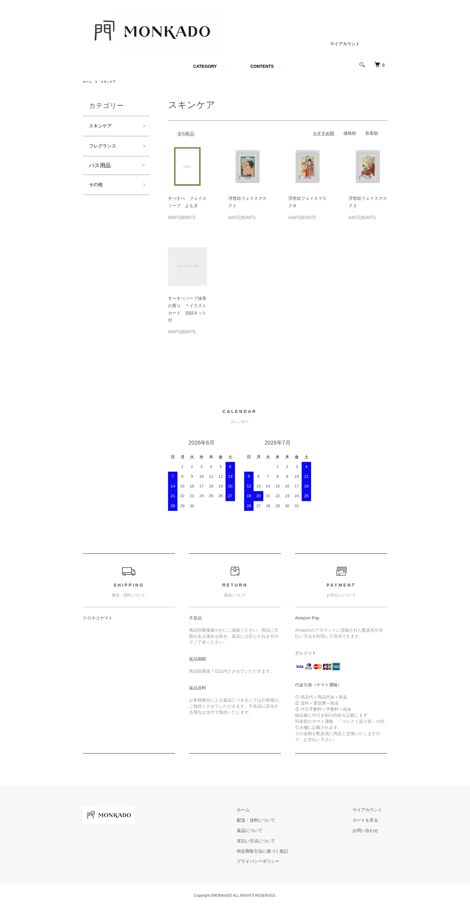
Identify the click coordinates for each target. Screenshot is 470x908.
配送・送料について (270, 820)
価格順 (349, 133)
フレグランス (105, 149)
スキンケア (111, 81)
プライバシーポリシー (272, 861)
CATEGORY (205, 66)
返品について (264, 830)
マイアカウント (345, 43)
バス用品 (100, 169)
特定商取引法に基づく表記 (277, 851)
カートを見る (370, 820)
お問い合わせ (370, 830)
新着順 (371, 133)
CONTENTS (262, 66)
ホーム (88, 81)
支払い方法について (270, 840)
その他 (97, 189)
